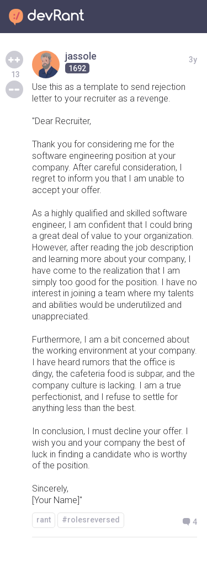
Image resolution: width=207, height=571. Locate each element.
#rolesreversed (91, 519)
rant (43, 519)
